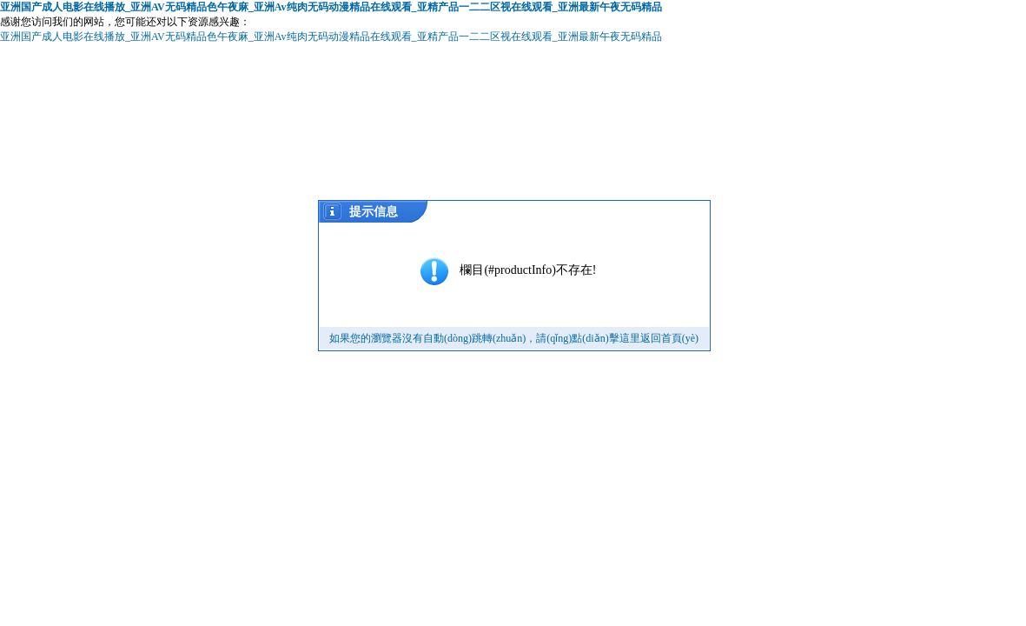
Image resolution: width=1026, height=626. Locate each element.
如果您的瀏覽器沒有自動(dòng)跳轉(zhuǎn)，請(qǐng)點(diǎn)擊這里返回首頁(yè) (513, 338)
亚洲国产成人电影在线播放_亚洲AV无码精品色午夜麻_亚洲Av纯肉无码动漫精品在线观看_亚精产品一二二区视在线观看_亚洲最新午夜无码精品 (331, 7)
